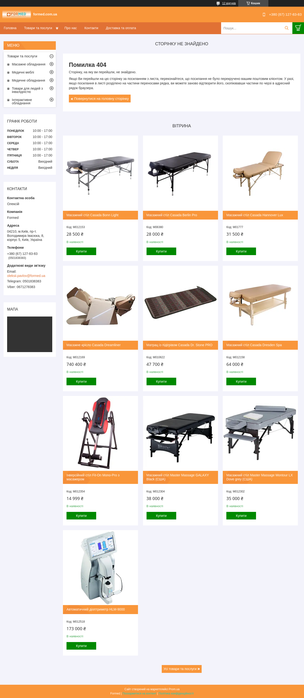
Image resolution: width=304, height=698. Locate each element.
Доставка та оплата (121, 28)
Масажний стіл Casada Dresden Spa (254, 345)
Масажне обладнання (28, 64)
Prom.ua (174, 689)
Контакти (91, 28)
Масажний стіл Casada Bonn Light (92, 215)
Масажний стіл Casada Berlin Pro (172, 215)
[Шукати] (286, 28)
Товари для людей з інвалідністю (27, 90)
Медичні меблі (23, 72)
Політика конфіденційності (176, 693)
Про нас (70, 28)
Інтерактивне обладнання (22, 101)
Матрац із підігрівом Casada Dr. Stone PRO (180, 345)
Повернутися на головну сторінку (101, 98)
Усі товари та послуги (180, 669)
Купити (81, 251)
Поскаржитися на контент (139, 693)
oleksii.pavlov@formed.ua (26, 276)
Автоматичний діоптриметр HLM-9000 (95, 609)
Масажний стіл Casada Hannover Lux (254, 215)
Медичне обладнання (28, 80)
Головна (10, 28)
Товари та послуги (38, 28)
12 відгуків (229, 3)
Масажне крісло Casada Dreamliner (93, 345)
